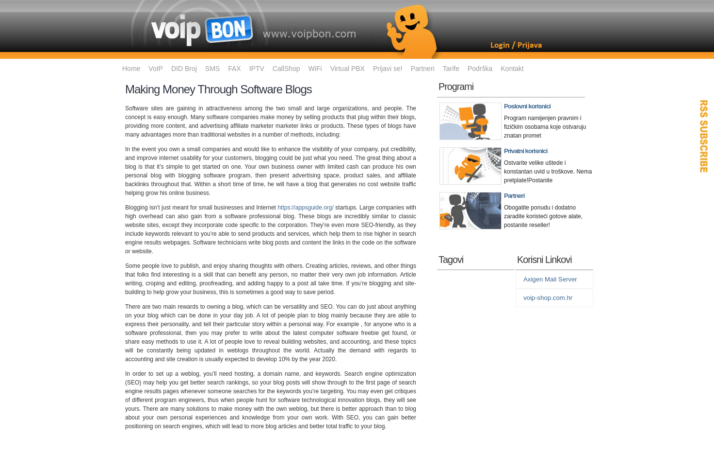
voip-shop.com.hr (547, 297)
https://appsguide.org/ (305, 207)
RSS (704, 136)
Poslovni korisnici (527, 106)
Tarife (451, 68)
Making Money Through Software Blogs (218, 89)
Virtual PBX (347, 68)
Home (131, 68)
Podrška (480, 68)
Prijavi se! (388, 68)
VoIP (155, 68)
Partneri (423, 68)
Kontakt (512, 68)
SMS (212, 68)
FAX (234, 68)
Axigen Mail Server (550, 279)
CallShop (286, 68)
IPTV (256, 68)
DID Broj (184, 68)
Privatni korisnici (525, 151)
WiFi (315, 68)
